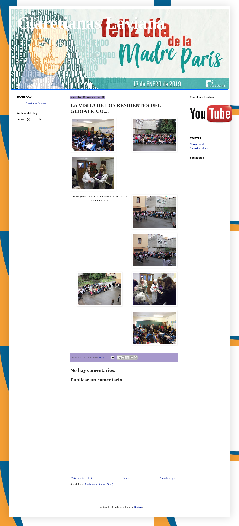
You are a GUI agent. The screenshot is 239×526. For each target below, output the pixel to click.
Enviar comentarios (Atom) (99, 484)
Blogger (138, 507)
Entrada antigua (168, 478)
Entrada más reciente (82, 478)
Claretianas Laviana (91, 22)
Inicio (126, 478)
